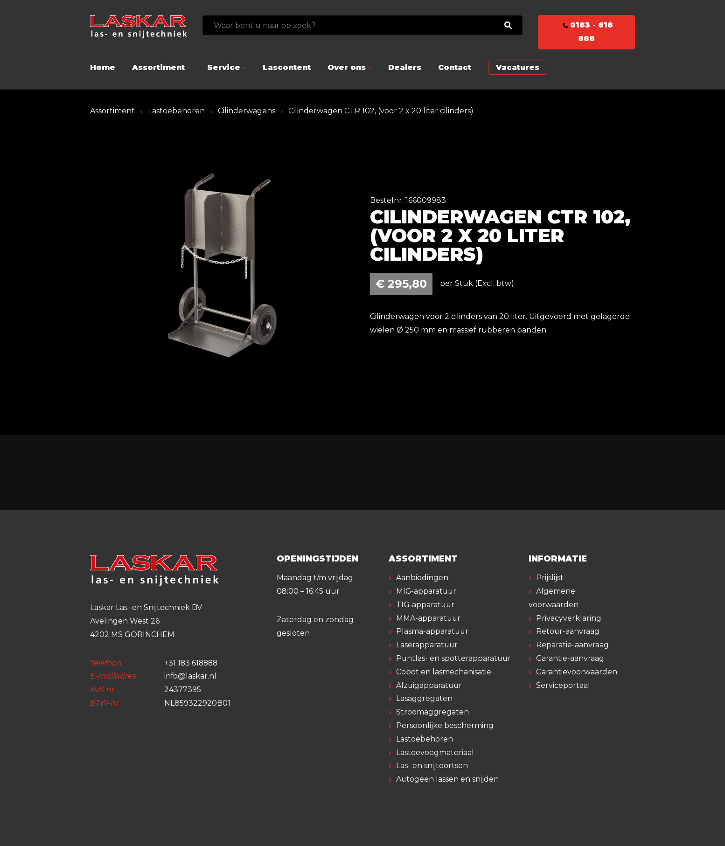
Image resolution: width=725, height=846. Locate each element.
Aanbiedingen (422, 577)
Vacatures (517, 67)
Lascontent (287, 67)
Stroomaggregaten (432, 711)
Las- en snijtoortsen (432, 765)
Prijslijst (550, 577)
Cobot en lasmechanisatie (443, 671)
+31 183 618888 (192, 663)
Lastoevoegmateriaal (435, 752)
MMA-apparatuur (428, 618)
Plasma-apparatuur (432, 631)
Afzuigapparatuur (430, 685)
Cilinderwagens (246, 110)
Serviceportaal (563, 685)
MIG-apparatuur (427, 591)
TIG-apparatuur (426, 604)
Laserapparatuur (427, 644)
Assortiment (158, 67)
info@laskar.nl (190, 676)
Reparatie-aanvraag (572, 644)
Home (102, 67)
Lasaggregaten (424, 698)
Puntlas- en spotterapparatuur (454, 658)
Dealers (404, 67)
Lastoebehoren (176, 110)
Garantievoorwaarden (577, 671)
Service (223, 67)
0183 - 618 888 (586, 32)
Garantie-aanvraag (570, 658)
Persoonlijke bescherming (445, 725)
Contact (454, 67)
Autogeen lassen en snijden (447, 779)
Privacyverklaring (568, 618)
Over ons (347, 67)
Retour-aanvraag (568, 631)
